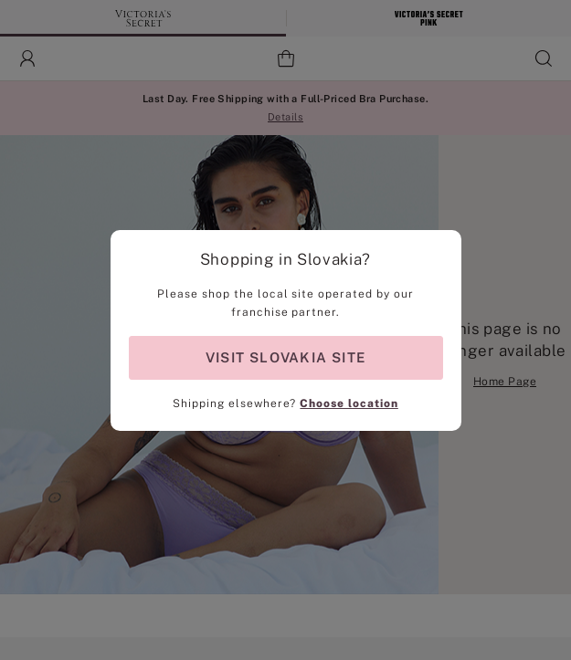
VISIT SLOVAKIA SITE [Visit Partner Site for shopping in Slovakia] (285, 357)
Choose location (348, 403)
